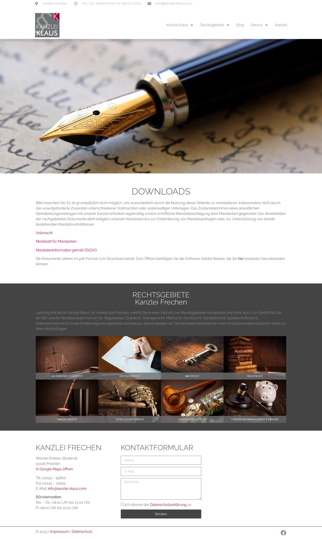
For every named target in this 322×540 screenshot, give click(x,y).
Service (259, 25)
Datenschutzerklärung (168, 505)
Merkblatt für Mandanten (56, 241)
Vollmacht (44, 233)
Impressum (60, 531)
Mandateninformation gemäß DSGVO (66, 250)
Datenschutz (82, 531)
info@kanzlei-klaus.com (67, 488)
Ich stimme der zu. (158, 505)
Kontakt (281, 25)
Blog (240, 25)
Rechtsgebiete (215, 25)
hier (241, 259)
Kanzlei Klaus (180, 25)
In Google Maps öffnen (54, 469)
